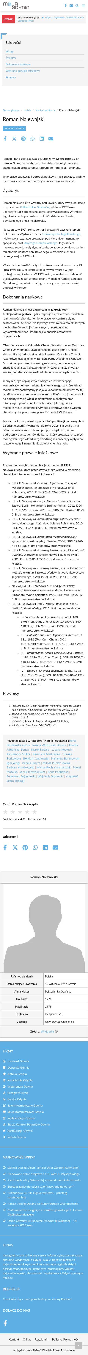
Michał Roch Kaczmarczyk (54, 767)
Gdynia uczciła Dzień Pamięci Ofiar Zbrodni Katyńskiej (43, 1167)
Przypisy (11, 77)
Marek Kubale (40, 749)
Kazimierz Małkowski (46, 754)
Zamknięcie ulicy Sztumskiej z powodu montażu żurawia (44, 1180)
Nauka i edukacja (45, 110)
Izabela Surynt (31, 763)
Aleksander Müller (18, 754)
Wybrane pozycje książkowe (23, 70)
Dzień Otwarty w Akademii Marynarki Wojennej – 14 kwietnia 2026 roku (42, 1223)
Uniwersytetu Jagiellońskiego (61, 234)
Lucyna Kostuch (61, 749)
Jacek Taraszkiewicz (32, 771)
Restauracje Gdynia (20, 1130)
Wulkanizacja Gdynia (21, 1118)
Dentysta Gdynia (18, 1067)
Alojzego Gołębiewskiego (40, 243)
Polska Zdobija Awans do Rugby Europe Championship (43, 1203)
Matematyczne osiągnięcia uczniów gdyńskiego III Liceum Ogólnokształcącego (45, 1212)
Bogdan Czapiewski (35, 758)
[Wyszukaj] (77, 6)
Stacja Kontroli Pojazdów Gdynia (28, 1124)
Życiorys (11, 57)
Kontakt (66, 1299)
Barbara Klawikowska (20, 767)
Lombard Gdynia (18, 1061)
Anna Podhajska (58, 771)
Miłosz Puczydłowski (56, 763)
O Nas (27, 1339)
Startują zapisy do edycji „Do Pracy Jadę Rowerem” (40, 1186)
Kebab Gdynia (16, 1137)
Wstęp (10, 51)
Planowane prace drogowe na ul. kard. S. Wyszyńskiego (44, 1174)
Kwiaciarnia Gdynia (19, 1080)
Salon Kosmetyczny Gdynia (25, 1105)
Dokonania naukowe (18, 64)
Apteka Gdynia (17, 1073)
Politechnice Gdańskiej (34, 207)
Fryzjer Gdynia (16, 1099)
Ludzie (27, 110)
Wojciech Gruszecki (50, 776)
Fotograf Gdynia (18, 1092)
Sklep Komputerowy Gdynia (25, 1111)
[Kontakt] (71, 5)
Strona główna (11, 110)
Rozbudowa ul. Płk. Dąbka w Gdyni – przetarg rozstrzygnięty (37, 1195)
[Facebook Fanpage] (65, 5)
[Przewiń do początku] (78, 1345)
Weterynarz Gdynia (20, 1086)
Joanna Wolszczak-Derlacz (49, 745)
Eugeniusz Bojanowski (21, 776)
